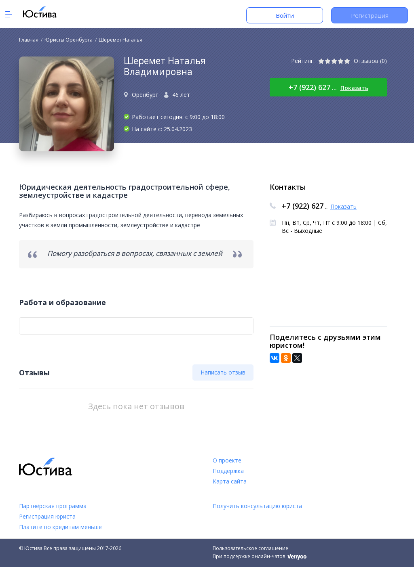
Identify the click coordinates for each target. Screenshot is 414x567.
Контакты (288, 187)
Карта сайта (230, 481)
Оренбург (145, 94)
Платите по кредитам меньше (60, 527)
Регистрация (370, 15)
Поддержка (228, 471)
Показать (354, 88)
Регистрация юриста (47, 516)
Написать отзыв (223, 372)
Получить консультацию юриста (257, 506)
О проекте (227, 460)
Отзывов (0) (370, 61)
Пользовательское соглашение (250, 548)
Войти (285, 15)
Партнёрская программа (53, 506)
